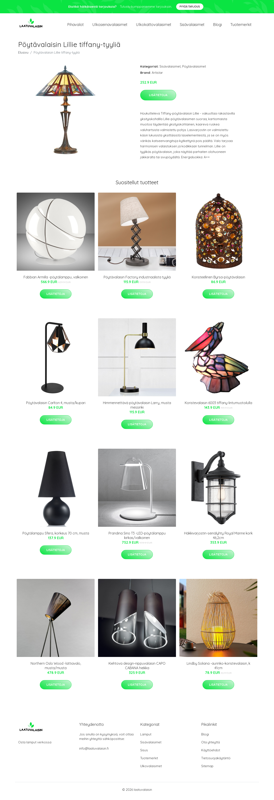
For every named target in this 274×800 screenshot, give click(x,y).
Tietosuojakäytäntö (216, 761)
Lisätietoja (158, 98)
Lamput (145, 737)
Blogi (217, 26)
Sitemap (207, 769)
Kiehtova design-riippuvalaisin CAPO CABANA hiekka (137, 668)
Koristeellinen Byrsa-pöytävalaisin (218, 280)
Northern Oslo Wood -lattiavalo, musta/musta (56, 668)
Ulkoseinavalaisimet (109, 26)
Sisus (144, 753)
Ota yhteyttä (210, 745)
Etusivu (23, 55)
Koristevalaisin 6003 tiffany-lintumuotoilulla (218, 406)
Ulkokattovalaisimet (153, 26)
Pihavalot (75, 26)
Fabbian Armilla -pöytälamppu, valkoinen (56, 280)
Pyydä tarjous (190, 6)
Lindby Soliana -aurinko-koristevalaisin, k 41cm (218, 668)
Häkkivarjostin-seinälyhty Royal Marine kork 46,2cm (218, 538)
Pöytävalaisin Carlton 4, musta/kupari (55, 406)
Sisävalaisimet (192, 26)
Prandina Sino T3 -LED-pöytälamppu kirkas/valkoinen (137, 538)
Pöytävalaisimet (194, 69)
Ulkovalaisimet (151, 769)
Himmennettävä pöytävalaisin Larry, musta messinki (137, 408)
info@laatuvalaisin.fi (94, 751)
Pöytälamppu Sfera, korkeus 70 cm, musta (55, 536)
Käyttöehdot (210, 753)
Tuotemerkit (241, 26)
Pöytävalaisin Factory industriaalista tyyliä (137, 280)
